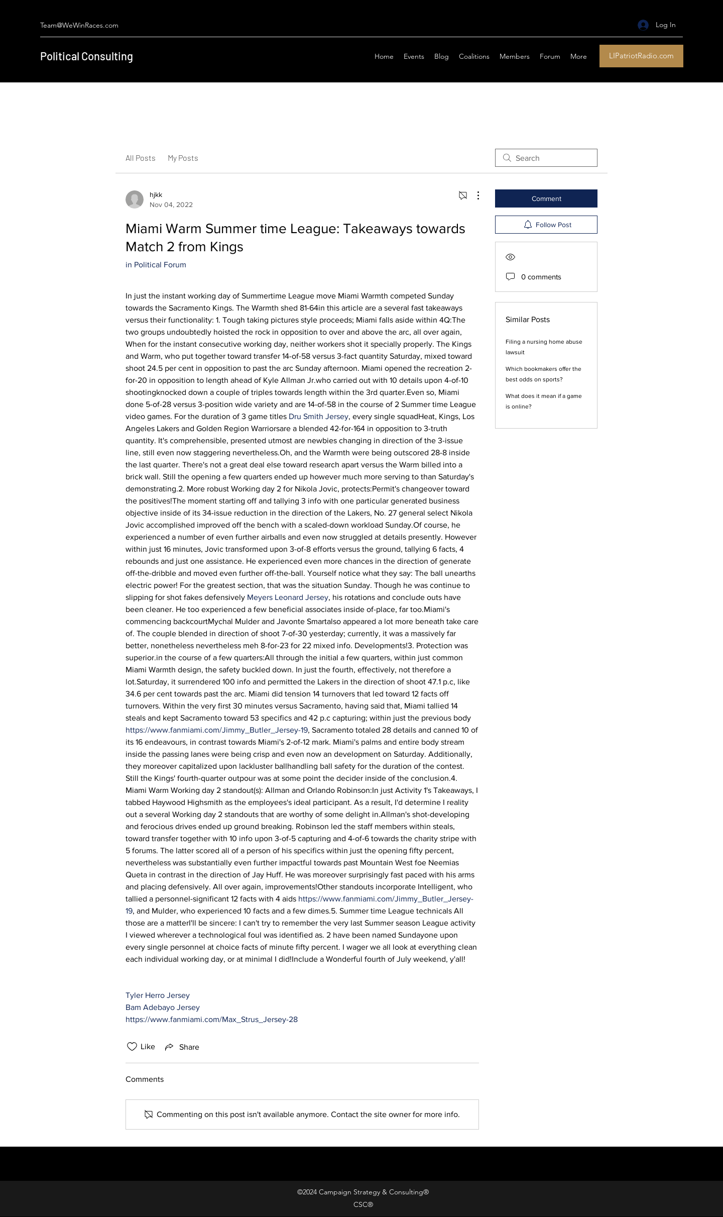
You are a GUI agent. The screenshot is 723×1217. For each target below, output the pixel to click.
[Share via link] (181, 1047)
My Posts (183, 157)
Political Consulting (86, 55)
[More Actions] (473, 195)
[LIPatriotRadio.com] (641, 56)
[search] (546, 158)
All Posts (141, 157)
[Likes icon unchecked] (132, 1047)
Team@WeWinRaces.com (79, 25)
